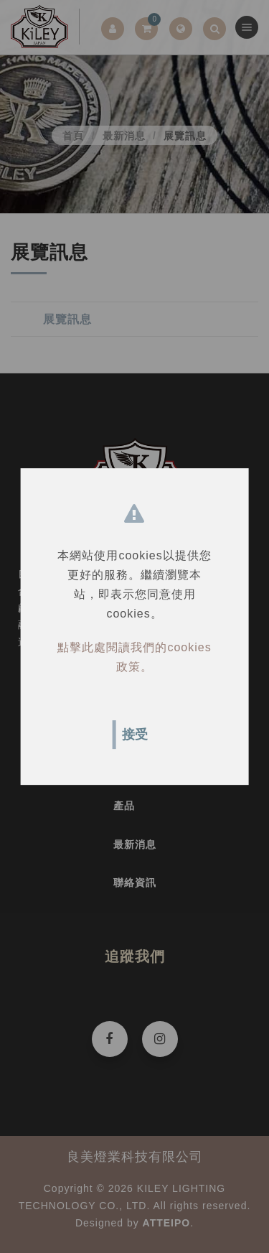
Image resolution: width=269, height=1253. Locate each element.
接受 (135, 734)
